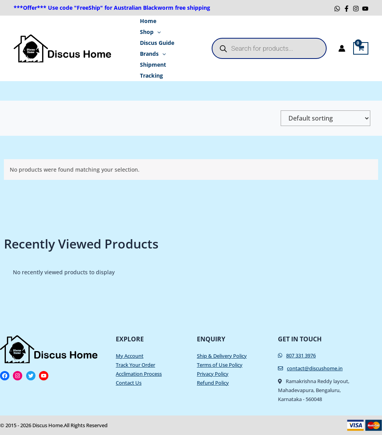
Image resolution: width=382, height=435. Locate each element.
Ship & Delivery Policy (222, 355)
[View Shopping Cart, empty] (360, 48)
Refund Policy (213, 382)
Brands (151, 53)
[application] (155, 32)
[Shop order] (325, 118)
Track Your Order (135, 364)
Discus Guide (155, 42)
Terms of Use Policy (219, 364)
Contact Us (128, 382)
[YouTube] (365, 8)
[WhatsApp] (337, 8)
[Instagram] (356, 8)
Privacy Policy (212, 373)
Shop (148, 32)
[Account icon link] (341, 48)
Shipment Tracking (151, 70)
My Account (129, 355)
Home (146, 21)
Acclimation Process (139, 373)
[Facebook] (346, 8)
